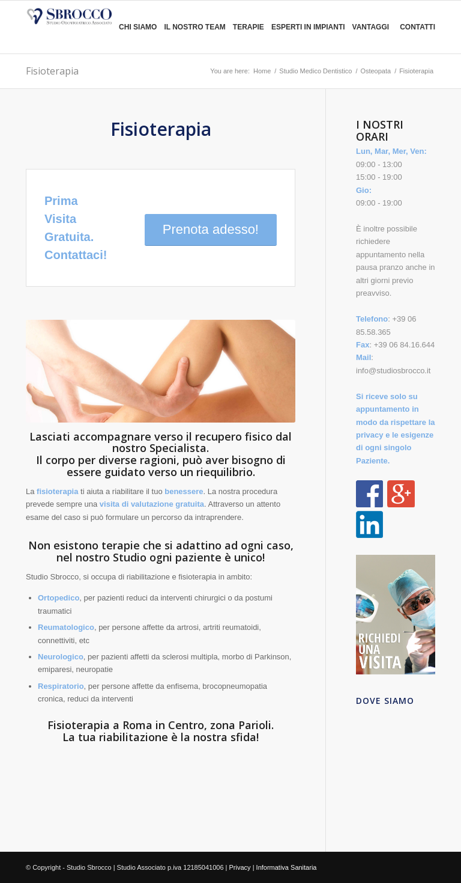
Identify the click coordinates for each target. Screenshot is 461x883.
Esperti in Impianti (308, 27)
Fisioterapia (52, 71)
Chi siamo (138, 27)
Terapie (248, 27)
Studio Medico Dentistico (315, 71)
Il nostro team (194, 27)
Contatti (417, 27)
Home (262, 71)
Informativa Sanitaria (286, 867)
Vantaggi (371, 27)
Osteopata (375, 71)
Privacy (240, 867)
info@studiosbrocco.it (393, 370)
